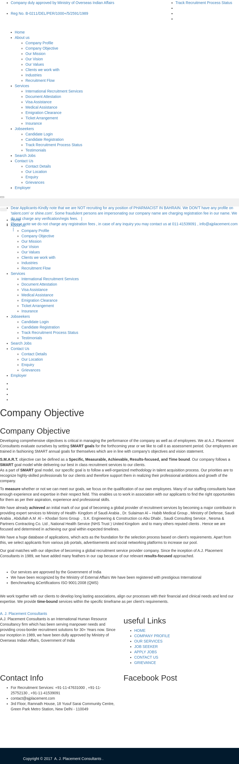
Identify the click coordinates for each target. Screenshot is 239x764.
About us (23, 37)
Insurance (33, 123)
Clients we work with (42, 70)
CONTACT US (146, 657)
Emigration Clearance (43, 112)
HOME (139, 630)
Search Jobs (25, 155)
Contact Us (25, 161)
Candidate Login (39, 134)
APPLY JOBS (145, 652)
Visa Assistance (38, 102)
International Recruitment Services (54, 91)
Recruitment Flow (40, 80)
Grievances (34, 182)
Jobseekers (25, 129)
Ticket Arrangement (41, 118)
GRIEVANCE (145, 662)
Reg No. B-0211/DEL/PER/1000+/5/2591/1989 (49, 13)
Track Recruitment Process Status (203, 3)
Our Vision (34, 59)
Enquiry (31, 177)
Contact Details (38, 166)
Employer (23, 188)
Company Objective (41, 48)
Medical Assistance (41, 107)
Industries (33, 75)
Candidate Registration (44, 139)
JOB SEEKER (146, 646)
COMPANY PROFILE (152, 636)
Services (23, 86)
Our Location (36, 171)
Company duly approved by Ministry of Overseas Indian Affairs (62, 3)
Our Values (34, 64)
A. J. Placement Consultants (23, 613)
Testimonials (35, 150)
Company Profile (39, 43)
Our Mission (35, 53)
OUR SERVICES (148, 641)
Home (20, 32)
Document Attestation (43, 96)
